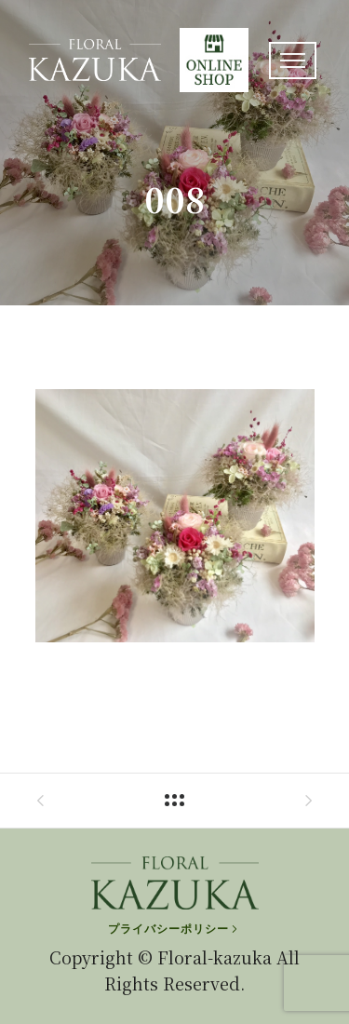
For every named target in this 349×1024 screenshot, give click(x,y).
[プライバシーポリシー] (174, 929)
